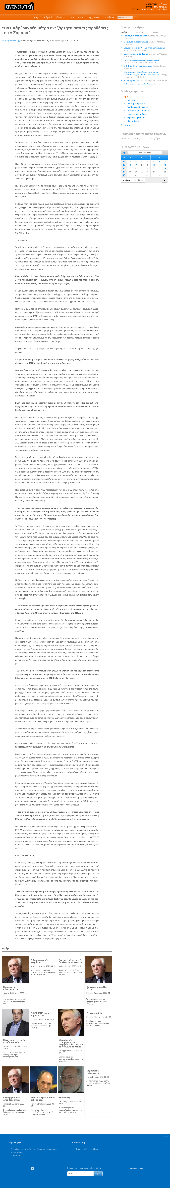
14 (124, 162)
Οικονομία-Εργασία (136, 103)
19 (165, 168)
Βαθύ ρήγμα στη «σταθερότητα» (11, 1098)
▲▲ (166, 1136)
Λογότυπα (15, 1155)
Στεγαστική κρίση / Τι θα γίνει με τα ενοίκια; (70, 961)
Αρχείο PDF (93, 17)
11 (159, 165)
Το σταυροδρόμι (94, 1013)
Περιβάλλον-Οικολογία (137, 107)
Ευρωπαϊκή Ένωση (135, 117)
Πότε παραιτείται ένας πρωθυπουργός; (15, 1041)
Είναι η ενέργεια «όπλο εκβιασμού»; (43, 1098)
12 (165, 165)
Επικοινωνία (76, 17)
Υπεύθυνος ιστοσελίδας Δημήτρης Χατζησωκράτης (34, 1149)
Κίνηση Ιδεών (133, 121)
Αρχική (37, 17)
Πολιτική (131, 100)
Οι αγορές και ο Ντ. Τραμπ (96, 988)
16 (124, 168)
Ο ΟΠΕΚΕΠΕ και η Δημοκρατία (40, 1014)
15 (124, 165)
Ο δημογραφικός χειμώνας (39, 961)
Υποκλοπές (64, 1097)
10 (154, 165)
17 (124, 172)
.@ (87, 1149)
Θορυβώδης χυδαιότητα (92, 1071)
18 (124, 175)
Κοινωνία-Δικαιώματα (137, 114)
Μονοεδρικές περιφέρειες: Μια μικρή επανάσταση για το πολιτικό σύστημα (71, 1043)
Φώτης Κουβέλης (11, 40)
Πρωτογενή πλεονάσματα (10, 988)
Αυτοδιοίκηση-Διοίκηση (138, 110)
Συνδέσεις (108, 17)
